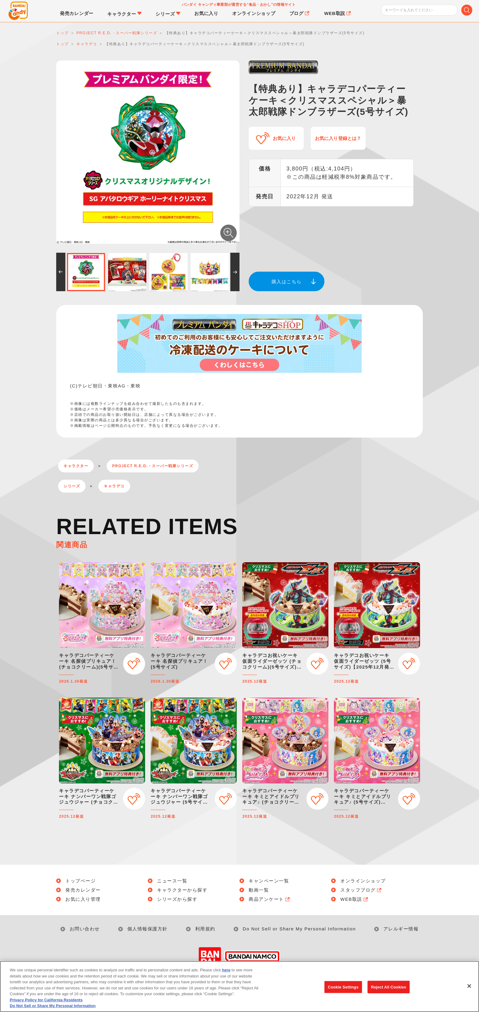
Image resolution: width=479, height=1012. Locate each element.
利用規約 (205, 928)
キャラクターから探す (182, 890)
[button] (60, 272)
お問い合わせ (85, 928)
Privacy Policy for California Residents (46, 1000)
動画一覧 (259, 890)
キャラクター (76, 466)
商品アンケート (270, 899)
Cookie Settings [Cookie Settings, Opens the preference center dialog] (343, 987)
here (226, 970)
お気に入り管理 (83, 899)
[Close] (469, 986)
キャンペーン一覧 (269, 880)
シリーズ (72, 486)
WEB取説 (354, 899)
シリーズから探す (177, 899)
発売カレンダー (83, 890)
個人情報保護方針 (147, 928)
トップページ (80, 880)
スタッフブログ (361, 890)
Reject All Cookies (388, 987)
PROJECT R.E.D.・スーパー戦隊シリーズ (152, 466)
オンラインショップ (363, 880)
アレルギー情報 (401, 928)
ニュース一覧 (172, 880)
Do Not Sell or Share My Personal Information (299, 928)
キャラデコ (114, 486)
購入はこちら (287, 281)
